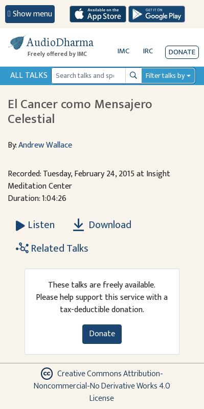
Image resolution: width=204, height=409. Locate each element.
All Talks (29, 76)
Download (102, 225)
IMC (123, 51)
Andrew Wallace (45, 145)
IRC (148, 51)
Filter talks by (165, 75)
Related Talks (52, 248)
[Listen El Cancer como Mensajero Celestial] (35, 225)
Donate (182, 52)
